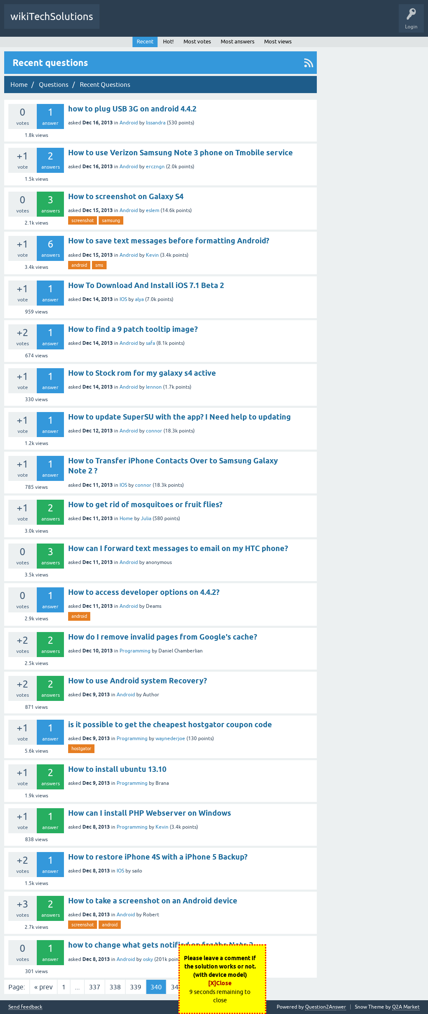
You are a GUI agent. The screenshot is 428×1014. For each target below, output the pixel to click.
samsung (111, 220)
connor (154, 431)
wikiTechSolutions (51, 16)
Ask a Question (339, 22)
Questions (151, 22)
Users (304, 22)
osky (148, 959)
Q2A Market (406, 1007)
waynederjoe (170, 738)
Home (126, 518)
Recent (145, 41)
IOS (123, 299)
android (79, 265)
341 (176, 987)
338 (115, 987)
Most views (278, 41)
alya (139, 299)
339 (135, 987)
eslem (152, 210)
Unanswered (212, 22)
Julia (146, 518)
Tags (244, 22)
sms (99, 265)
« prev (43, 987)
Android (129, 123)
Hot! (180, 22)
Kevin (152, 255)
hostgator (81, 748)
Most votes (197, 41)
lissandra (156, 123)
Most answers (238, 41)
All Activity (118, 22)
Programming (135, 651)
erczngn (155, 166)
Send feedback (25, 1007)
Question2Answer (325, 1007)
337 (94, 987)
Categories (274, 22)
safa (150, 343)
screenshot (82, 220)
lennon (154, 387)
